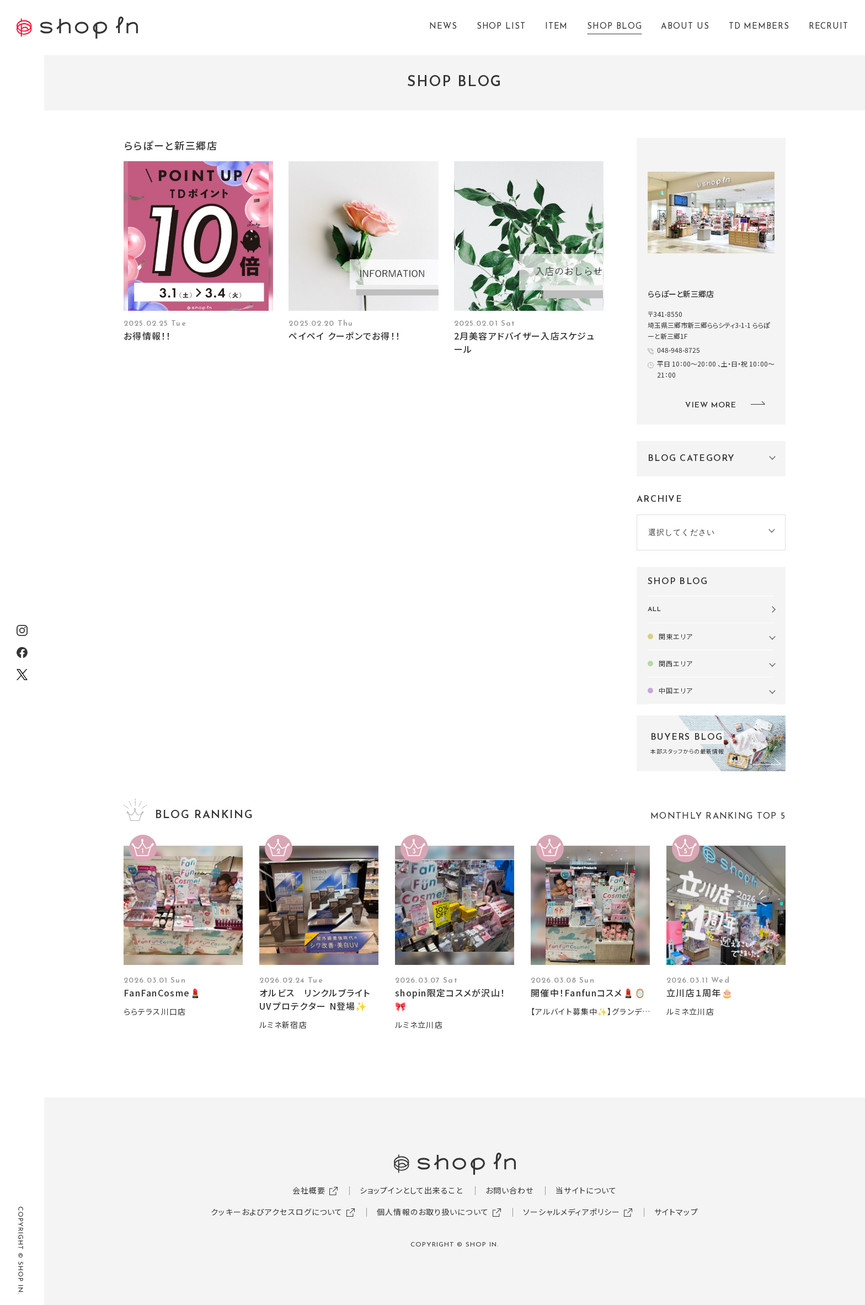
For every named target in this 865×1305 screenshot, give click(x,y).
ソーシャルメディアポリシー (572, 1211)
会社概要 (308, 1190)
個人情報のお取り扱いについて (433, 1211)
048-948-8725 (678, 349)
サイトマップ (676, 1211)
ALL (654, 609)
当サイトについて (586, 1190)
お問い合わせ (509, 1190)
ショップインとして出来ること (411, 1190)
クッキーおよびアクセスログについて (277, 1211)
